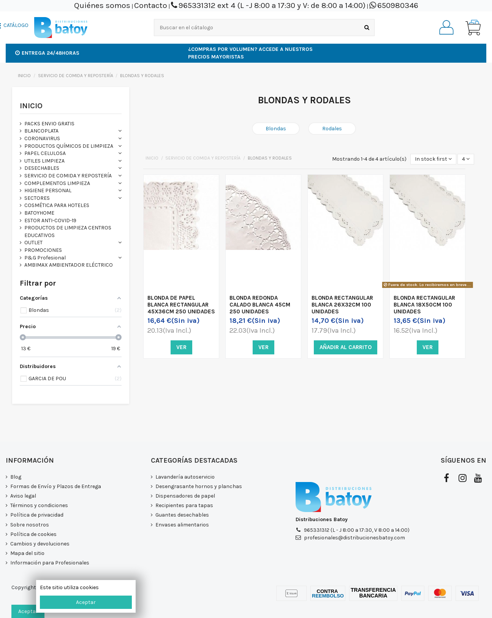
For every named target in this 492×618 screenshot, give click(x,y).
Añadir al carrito (346, 347)
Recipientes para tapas (184, 505)
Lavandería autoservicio (185, 477)
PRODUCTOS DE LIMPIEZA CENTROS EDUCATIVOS (67, 231)
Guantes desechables (182, 515)
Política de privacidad (36, 515)
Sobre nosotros (29, 525)
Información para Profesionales (49, 563)
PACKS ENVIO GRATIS (49, 123)
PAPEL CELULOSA (45, 153)
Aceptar (86, 602)
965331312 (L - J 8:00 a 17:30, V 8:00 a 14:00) (357, 530)
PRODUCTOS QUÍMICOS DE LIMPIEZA (68, 146)
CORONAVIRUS (42, 138)
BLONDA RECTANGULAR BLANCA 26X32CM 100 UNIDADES (342, 304)
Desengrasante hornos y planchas (198, 486)
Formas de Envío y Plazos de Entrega (55, 486)
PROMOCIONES (43, 250)
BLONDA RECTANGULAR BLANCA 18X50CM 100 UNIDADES (424, 304)
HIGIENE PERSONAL (47, 190)
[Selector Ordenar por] (433, 159)
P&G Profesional (45, 257)
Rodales (332, 128)
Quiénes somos (102, 5)
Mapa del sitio (27, 553)
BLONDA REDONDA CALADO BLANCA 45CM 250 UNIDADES (259, 304)
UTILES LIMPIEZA (44, 161)
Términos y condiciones (39, 505)
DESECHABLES (41, 168)
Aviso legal (23, 496)
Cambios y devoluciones (40, 544)
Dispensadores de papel (185, 496)
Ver (181, 347)
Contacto (150, 5)
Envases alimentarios (182, 525)
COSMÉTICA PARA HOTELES (56, 205)
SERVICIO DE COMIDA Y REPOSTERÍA (68, 175)
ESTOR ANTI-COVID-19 (50, 220)
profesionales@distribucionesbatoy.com (354, 537)
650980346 (397, 5)
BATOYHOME (39, 213)
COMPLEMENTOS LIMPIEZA (57, 183)
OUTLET (33, 242)
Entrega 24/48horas (47, 53)
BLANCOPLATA (41, 131)
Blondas (276, 128)
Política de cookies (33, 534)
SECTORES (37, 198)
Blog (15, 477)
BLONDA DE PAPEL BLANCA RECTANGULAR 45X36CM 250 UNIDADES (181, 304)
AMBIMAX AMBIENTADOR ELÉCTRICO (68, 265)
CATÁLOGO (15, 25)
